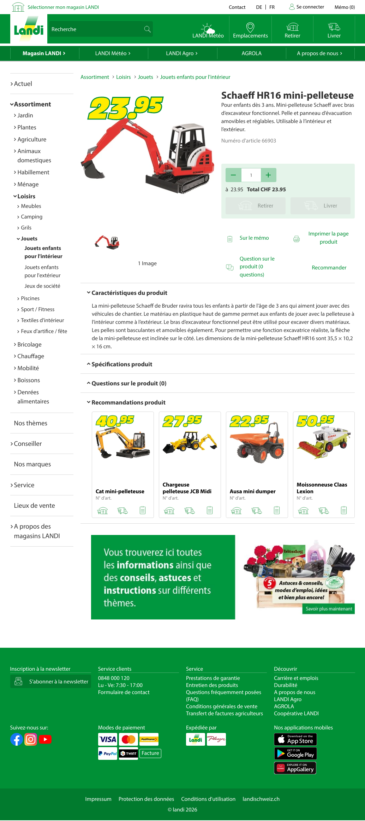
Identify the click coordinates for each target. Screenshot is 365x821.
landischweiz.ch (261, 799)
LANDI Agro (179, 53)
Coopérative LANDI (296, 713)
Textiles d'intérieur (42, 320)
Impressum (98, 799)
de (259, 7)
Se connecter (310, 6)
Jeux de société (42, 286)
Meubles (31, 206)
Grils (26, 227)
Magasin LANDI (42, 53)
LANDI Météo (111, 53)
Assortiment (32, 104)
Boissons (29, 380)
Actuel (23, 83)
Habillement (33, 172)
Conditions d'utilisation (208, 799)
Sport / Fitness (38, 309)
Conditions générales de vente (221, 706)
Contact (237, 7)
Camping (32, 216)
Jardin (25, 115)
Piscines (30, 298)
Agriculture (32, 139)
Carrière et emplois (296, 678)
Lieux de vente (34, 505)
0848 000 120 (114, 678)
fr (272, 7)
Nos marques (32, 464)
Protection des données (146, 799)
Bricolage (30, 344)
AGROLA (251, 53)
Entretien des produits (212, 685)
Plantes (27, 127)
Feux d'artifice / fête (44, 331)
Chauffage (31, 356)
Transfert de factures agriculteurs (224, 713)
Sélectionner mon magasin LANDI (63, 7)
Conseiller (28, 443)
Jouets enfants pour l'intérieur (195, 77)
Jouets (29, 238)
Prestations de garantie (213, 678)
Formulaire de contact (124, 692)
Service (24, 485)
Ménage (28, 184)
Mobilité (28, 368)
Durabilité (285, 685)
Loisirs (27, 196)
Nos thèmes (31, 423)
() (345, 7)
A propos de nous (317, 53)
